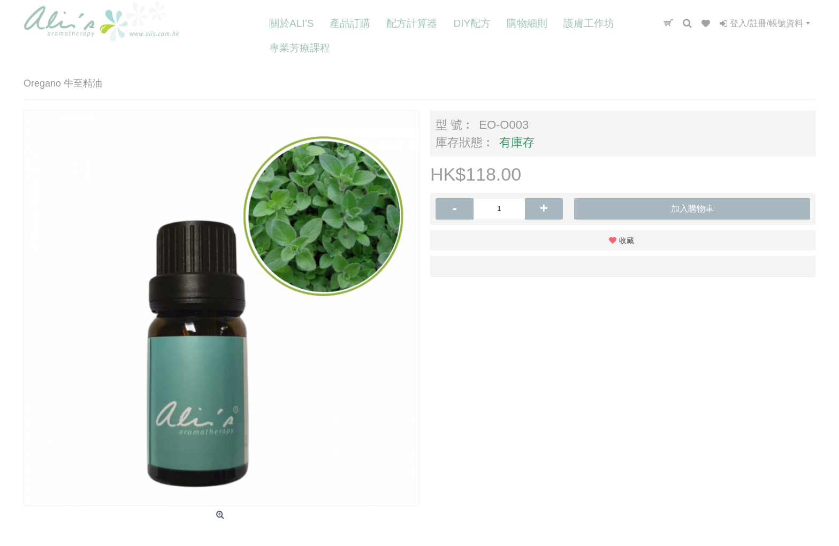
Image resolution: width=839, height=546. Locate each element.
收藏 (626, 240)
